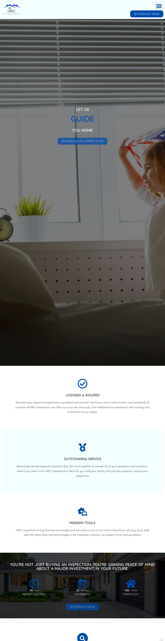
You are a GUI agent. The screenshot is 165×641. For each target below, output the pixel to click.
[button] (159, 6)
